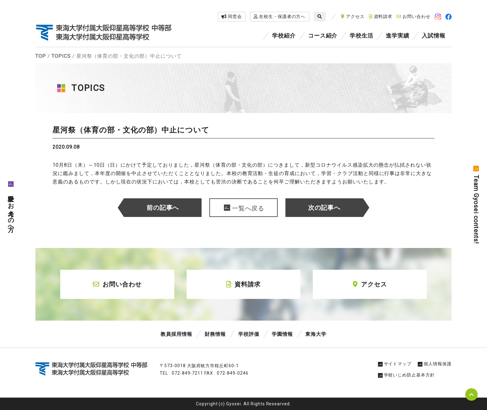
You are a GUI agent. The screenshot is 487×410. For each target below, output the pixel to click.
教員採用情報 (176, 334)
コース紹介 (323, 35)
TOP (40, 56)
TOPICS (61, 56)
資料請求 (381, 16)
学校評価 (248, 334)
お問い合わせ (413, 16)
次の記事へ (324, 207)
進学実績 (397, 35)
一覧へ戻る (248, 208)
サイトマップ (395, 363)
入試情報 (433, 35)
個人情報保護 (435, 363)
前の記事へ (163, 207)
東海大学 (315, 334)
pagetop (471, 394)
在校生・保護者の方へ (280, 16)
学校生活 (361, 35)
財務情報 (215, 334)
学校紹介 (284, 35)
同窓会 (231, 16)
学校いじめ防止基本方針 (406, 374)
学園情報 (282, 334)
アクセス (353, 16)
